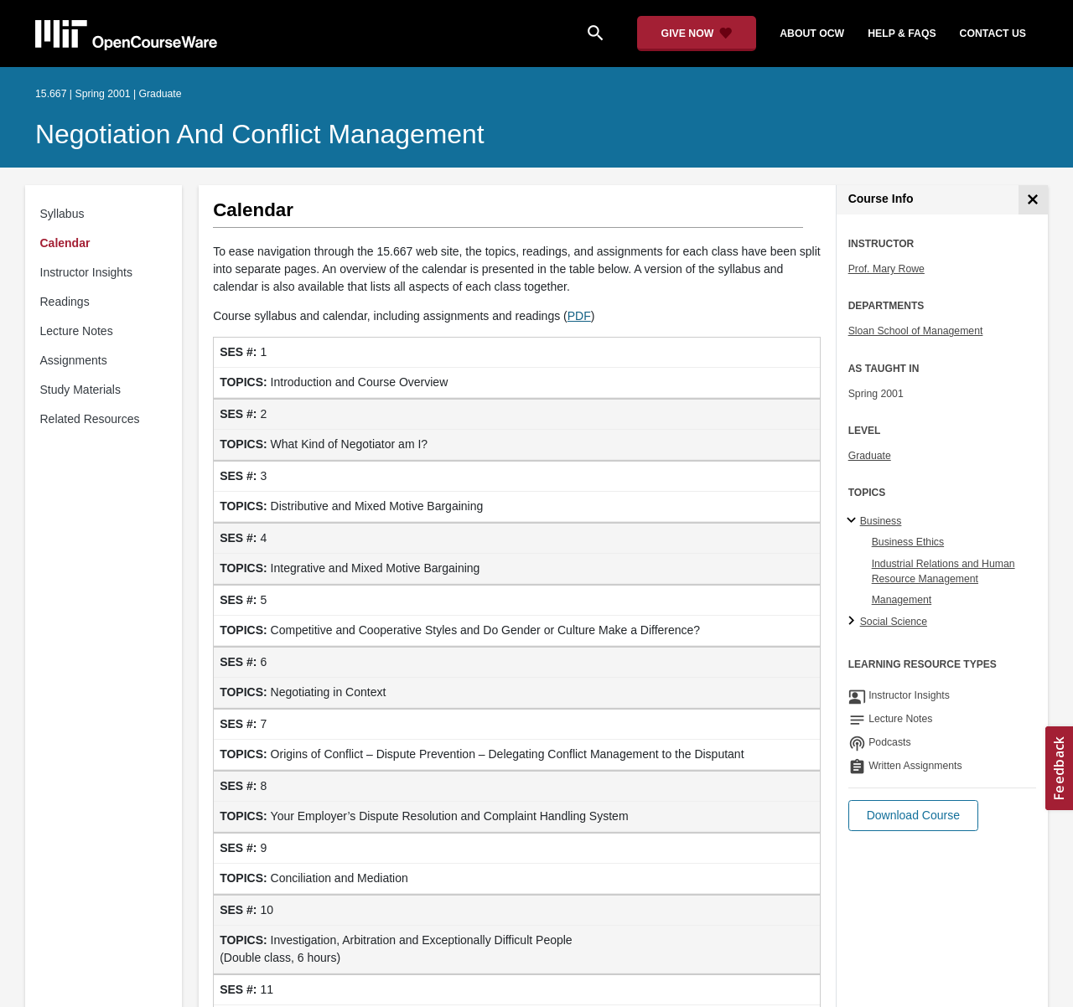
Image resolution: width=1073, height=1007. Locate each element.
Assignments (73, 360)
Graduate (869, 456)
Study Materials (80, 389)
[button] (913, 815)
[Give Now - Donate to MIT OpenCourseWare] (697, 33)
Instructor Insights (86, 272)
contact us (993, 33)
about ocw (812, 33)
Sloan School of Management (915, 331)
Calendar (65, 243)
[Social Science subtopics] (853, 622)
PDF (579, 316)
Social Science (893, 621)
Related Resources (90, 419)
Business (881, 521)
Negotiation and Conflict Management (260, 134)
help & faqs (902, 33)
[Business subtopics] (853, 521)
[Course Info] (1033, 199)
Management (902, 600)
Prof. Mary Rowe (886, 269)
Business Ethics (908, 542)
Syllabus (62, 213)
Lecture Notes (76, 331)
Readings (65, 301)
